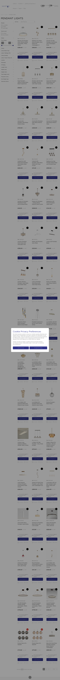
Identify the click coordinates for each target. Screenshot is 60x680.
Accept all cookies (38, 347)
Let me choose (21, 347)
